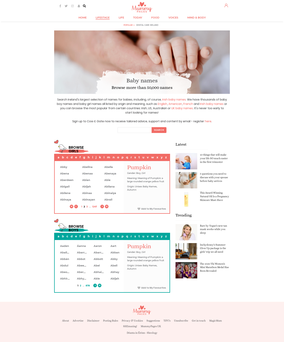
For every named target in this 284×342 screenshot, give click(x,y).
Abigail (65, 186)
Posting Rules (110, 320)
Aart (113, 246)
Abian (86, 180)
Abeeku (82, 265)
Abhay (114, 272)
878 (88, 285)
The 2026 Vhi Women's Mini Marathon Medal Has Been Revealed (214, 267)
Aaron (98, 246)
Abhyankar (84, 278)
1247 (94, 206)
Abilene (65, 193)
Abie (107, 180)
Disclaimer (93, 320)
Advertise (78, 320)
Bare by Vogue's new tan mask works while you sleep (213, 229)
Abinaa (87, 193)
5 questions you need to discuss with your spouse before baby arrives (214, 177)
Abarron (99, 252)
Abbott (98, 259)
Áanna (81, 246)
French (188, 104)
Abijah (86, 186)
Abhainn (99, 272)
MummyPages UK (151, 326)
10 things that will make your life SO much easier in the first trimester (214, 158)
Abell (113, 265)
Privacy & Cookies (132, 320)
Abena (64, 173)
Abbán (64, 259)
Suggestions (153, 320)
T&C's (167, 320)
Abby (63, 167)
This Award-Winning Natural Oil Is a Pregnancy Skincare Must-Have (214, 196)
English (162, 104)
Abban (115, 252)
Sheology (152, 332)
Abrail (108, 199)
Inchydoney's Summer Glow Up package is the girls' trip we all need (213, 248)
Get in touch (199, 320)
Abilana (109, 186)
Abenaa (87, 173)
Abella (108, 167)
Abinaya (65, 199)
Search (159, 130)
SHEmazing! (130, 326)
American (175, 104)
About (65, 320)
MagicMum (215, 320)
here (208, 121)
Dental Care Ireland (147, 25)
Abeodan (66, 272)
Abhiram (66, 278)
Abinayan (88, 199)
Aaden (64, 246)
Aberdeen (67, 180)
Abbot (81, 259)
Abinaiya (110, 193)
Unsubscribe (181, 320)
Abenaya (110, 173)
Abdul (64, 265)
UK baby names (182, 108)
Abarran (82, 252)
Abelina (87, 167)
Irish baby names (174, 99)
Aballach (66, 252)
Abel (97, 265)
